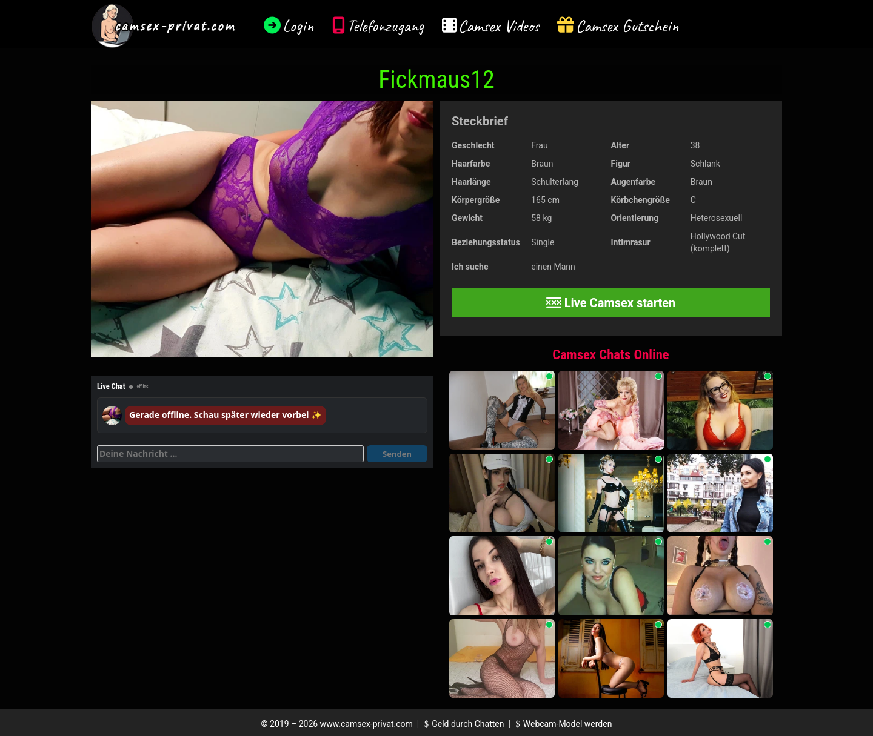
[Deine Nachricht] (230, 453)
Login (298, 25)
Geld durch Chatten (462, 724)
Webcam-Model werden (562, 724)
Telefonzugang (385, 25)
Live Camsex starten (611, 303)
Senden (397, 453)
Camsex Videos (498, 25)
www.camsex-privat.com (366, 724)
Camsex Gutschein (627, 25)
